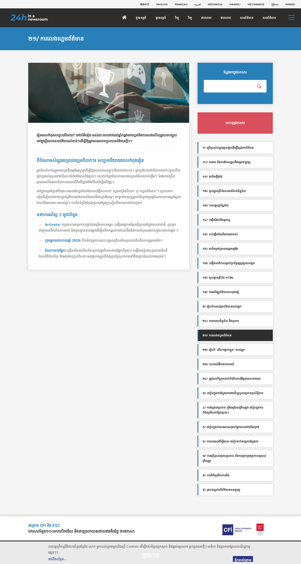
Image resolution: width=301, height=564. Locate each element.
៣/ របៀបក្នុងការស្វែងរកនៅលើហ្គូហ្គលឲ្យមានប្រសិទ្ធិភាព (233, 393)
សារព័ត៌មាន (246, 18)
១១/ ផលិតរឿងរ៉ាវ (212, 176)
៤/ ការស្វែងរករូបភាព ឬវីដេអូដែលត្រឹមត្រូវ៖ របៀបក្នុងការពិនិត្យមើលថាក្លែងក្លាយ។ (233, 410)
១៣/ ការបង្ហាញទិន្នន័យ (215, 205)
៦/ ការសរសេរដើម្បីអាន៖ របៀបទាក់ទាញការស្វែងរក (230, 441)
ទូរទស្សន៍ (141, 18)
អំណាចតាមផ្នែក (55, 250)
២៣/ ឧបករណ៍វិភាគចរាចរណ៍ (218, 364)
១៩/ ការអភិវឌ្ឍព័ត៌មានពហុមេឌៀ (221, 292)
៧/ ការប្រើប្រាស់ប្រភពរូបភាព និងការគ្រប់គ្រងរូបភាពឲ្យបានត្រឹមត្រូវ (234, 458)
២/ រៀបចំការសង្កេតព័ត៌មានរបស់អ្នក (222, 306)
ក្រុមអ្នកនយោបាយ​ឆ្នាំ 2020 (62, 240)
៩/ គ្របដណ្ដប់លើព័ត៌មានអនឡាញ (221, 490)
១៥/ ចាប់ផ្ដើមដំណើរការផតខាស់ (220, 234)
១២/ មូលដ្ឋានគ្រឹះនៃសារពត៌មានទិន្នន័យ (224, 191)
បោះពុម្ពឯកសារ (235, 123)
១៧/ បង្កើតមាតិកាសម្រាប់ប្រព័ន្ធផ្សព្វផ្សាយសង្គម (229, 263)
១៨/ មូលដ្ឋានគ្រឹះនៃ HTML (218, 277)
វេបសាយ (206, 18)
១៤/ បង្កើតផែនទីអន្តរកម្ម (216, 220)
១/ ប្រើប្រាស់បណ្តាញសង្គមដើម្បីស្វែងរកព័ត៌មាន (228, 148)
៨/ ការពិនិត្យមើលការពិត (216, 475)
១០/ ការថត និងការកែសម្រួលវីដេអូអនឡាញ (226, 162)
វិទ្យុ (177, 18)
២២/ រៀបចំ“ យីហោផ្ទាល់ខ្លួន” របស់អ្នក (224, 350)
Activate (52, 224)
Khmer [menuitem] (290, 4)
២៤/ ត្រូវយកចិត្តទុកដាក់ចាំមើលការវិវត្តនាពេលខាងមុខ (232, 379)
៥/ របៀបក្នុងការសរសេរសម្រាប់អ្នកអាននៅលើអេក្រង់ (231, 427)
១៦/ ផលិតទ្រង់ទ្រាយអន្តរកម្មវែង (220, 249)
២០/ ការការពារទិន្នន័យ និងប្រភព (221, 321)
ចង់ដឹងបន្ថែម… (57, 559)
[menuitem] (144, 4)
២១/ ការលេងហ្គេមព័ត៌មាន (217, 335)
